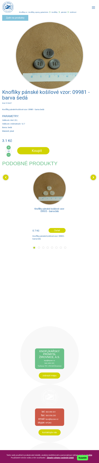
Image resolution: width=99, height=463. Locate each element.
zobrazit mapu (49, 375)
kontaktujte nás (49, 432)
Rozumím (83, 458)
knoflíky (55, 12)
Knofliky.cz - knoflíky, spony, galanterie (33, 12)
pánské (63, 12)
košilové (73, 12)
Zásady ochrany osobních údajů (60, 458)
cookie (89, 455)
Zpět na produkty (15, 17)
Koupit (37, 151)
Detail (57, 230)
